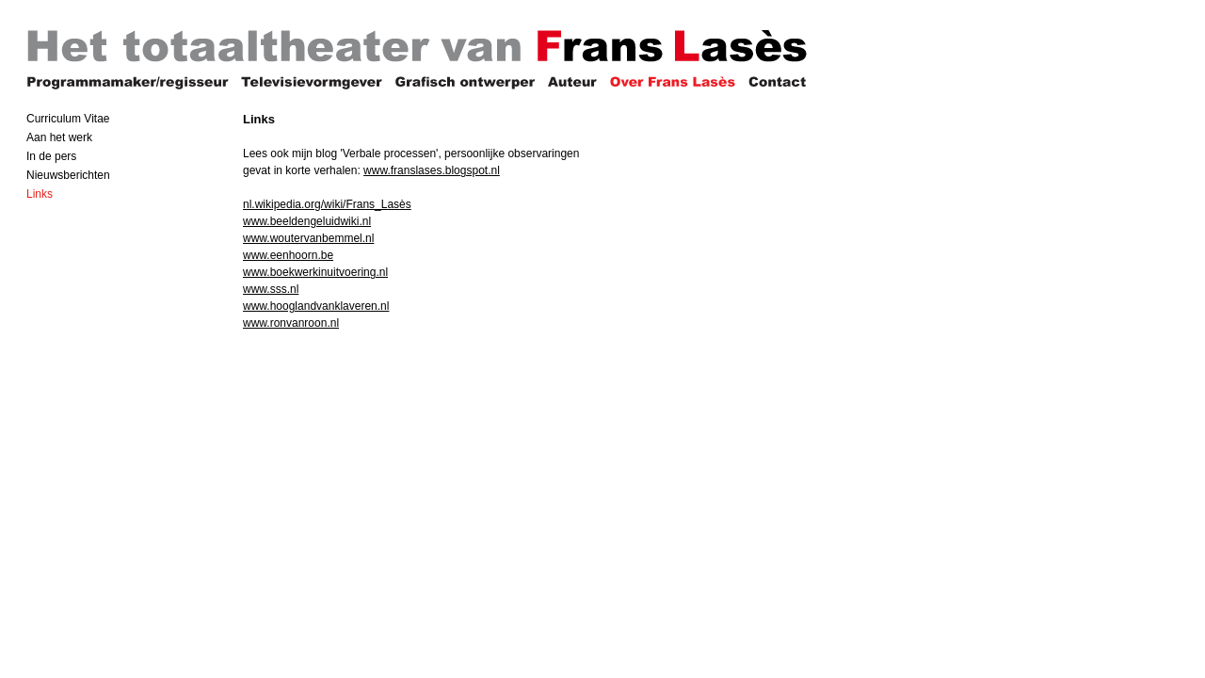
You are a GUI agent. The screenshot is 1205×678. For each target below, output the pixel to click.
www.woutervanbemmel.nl (308, 238)
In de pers (51, 156)
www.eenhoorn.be (288, 255)
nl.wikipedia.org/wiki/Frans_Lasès (327, 204)
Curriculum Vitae (67, 118)
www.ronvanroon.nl (291, 323)
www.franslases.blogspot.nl (431, 170)
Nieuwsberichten (68, 175)
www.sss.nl (270, 289)
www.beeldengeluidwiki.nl (307, 221)
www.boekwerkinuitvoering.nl (315, 272)
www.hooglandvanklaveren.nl (316, 306)
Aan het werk (59, 137)
